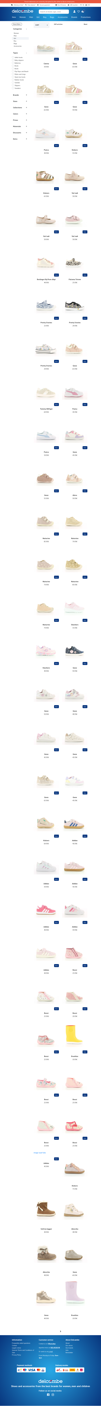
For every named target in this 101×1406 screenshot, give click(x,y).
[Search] (54, 12)
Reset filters (17, 24)
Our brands (69, 1348)
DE (89, 5)
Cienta (46, 64)
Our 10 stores (62, 5)
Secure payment (45, 5)
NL (83, 5)
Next (85, 24)
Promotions (86, 17)
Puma (46, 150)
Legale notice (16, 1348)
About (67, 1343)
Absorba (74, 1229)
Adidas (75, 841)
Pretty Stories (46, 323)
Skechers (74, 625)
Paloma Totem (75, 280)
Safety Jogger (46, 1229)
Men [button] (31, 17)
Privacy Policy (16, 1355)
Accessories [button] (63, 17)
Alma (75, 495)
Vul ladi (75, 193)
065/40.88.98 (55, 1348)
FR (81, 5)
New (14, 17)
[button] (74, 11)
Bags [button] (52, 17)
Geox (75, 64)
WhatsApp (52, 1344)
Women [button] (22, 17)
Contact (14, 1346)
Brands (74, 17)
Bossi (75, 970)
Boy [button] (44, 17)
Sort (41, 25)
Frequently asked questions (21, 1343)
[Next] (70, 1331)
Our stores (69, 1346)
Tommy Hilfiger (46, 409)
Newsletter (69, 1353)
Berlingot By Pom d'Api (46, 280)
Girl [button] (38, 17)
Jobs (67, 1350)
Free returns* (32, 5)
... (62, 1331)
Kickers (75, 150)
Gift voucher (74, 5)
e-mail (50, 1352)
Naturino (46, 539)
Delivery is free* (18, 5)
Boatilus (74, 1057)
